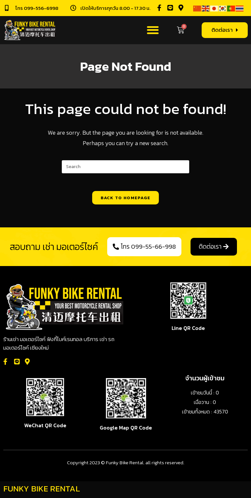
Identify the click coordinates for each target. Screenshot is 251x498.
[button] (152, 30)
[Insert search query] (125, 166)
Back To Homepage (126, 200)
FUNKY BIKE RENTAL (41, 490)
